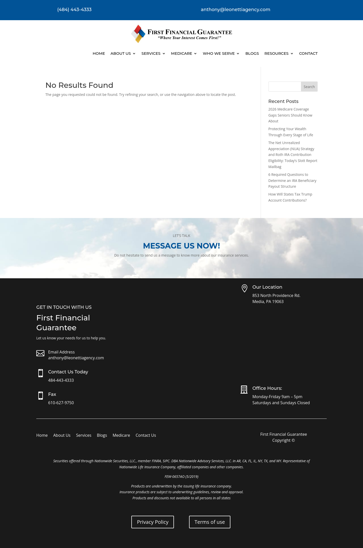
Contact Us (146, 435)
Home (99, 53)
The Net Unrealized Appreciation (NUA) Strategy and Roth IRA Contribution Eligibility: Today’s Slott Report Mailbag (292, 154)
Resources (276, 53)
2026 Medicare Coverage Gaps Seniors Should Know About (290, 115)
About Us (121, 53)
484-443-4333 (61, 380)
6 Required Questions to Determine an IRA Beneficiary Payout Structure (292, 180)
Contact (308, 53)
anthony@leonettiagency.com (76, 358)
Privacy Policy (152, 521)
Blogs (252, 53)
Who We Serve (219, 53)
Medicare (181, 53)
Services (150, 53)
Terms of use (210, 521)
